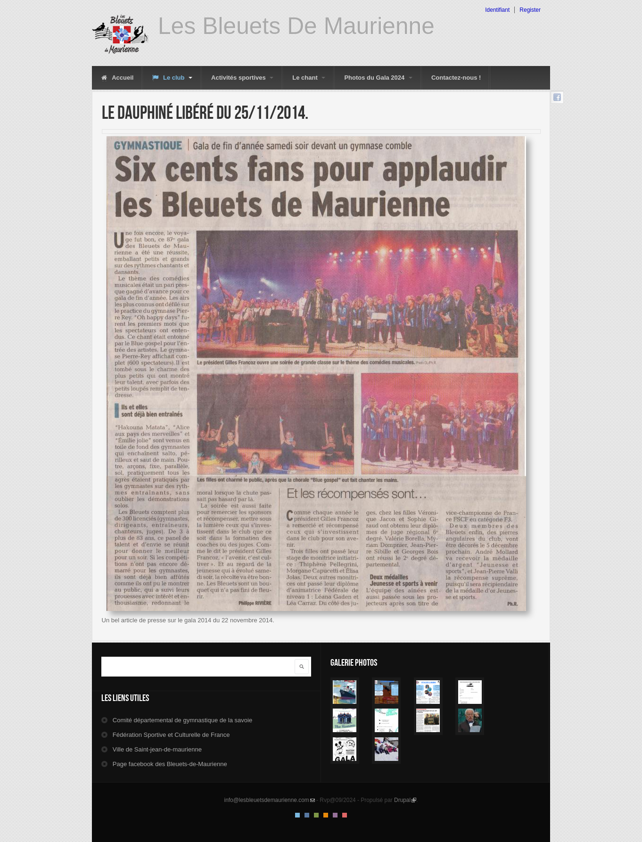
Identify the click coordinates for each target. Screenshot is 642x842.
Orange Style (325, 815)
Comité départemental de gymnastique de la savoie (182, 720)
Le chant (308, 77)
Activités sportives (242, 77)
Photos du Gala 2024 (378, 77)
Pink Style (335, 815)
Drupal (405, 800)
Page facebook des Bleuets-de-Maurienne (170, 764)
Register (530, 10)
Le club (172, 77)
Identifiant (497, 10)
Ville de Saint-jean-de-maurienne (157, 749)
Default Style (297, 815)
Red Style (344, 815)
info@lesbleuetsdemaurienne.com (269, 800)
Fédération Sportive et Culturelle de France (171, 734)
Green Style (316, 815)
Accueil (117, 77)
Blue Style (307, 815)
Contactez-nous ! (456, 77)
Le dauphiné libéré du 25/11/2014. (205, 112)
